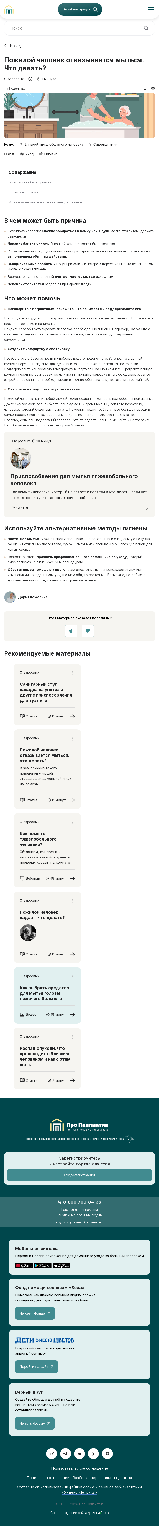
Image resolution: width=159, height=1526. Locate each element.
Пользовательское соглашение (79, 1468)
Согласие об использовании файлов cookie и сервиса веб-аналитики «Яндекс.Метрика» (79, 1489)
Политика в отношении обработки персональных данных (79, 1478)
